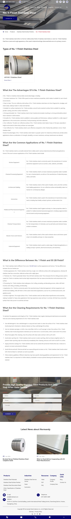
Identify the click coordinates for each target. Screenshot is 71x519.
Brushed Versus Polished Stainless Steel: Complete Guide (16, 460)
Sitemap (31, 511)
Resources (44, 7)
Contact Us (58, 7)
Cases (26, 484)
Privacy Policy (38, 511)
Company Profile (52, 480)
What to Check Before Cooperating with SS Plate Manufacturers (51, 460)
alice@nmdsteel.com (27, 2)
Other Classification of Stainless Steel (12, 489)
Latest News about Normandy (35, 429)
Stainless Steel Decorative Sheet (12, 485)
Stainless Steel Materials (10, 479)
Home (6, 32)
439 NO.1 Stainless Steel (12, 78)
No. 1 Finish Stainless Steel (43, 32)
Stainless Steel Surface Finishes (25, 32)
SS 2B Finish (33, 265)
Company (50, 7)
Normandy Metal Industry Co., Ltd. (33, 509)
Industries (33, 7)
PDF (42, 482)
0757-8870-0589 (10, 2)
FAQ (42, 485)
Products (26, 7)
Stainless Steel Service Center (30, 480)
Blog (38, 7)
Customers (27, 487)
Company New (54, 484)
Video (42, 479)
